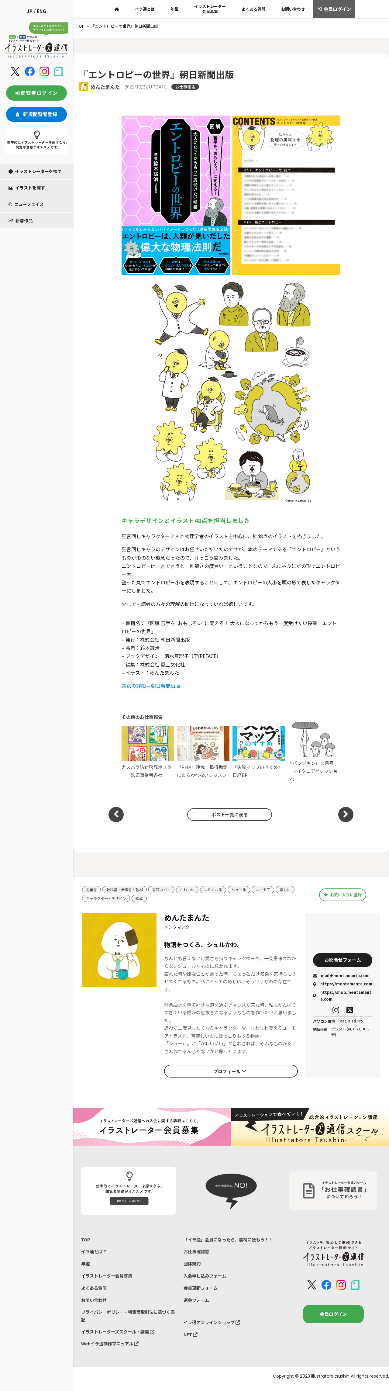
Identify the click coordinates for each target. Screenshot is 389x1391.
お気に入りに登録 (342, 895)
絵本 (164, 899)
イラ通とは (145, 9)
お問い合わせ (293, 9)
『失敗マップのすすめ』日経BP (258, 752)
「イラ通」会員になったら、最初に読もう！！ (225, 1244)
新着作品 (21, 220)
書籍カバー (166, 890)
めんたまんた (105, 86)
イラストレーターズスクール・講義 (120, 1336)
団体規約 (193, 1273)
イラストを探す (27, 188)
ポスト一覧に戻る (227, 814)
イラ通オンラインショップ (214, 1334)
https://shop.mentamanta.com (342, 997)
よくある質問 (253, 9)
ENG (41, 11)
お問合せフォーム (342, 960)
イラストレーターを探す (35, 171)
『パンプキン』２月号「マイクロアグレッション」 (314, 752)
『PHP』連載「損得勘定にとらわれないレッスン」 (203, 752)
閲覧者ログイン (36, 92)
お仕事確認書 (197, 1260)
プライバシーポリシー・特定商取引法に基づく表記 (126, 1320)
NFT (191, 1346)
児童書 (92, 890)
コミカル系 (220, 890)
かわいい (193, 890)
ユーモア (273, 890)
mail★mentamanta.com (341, 977)
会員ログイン (334, 9)
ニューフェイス (26, 204)
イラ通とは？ (94, 1253)
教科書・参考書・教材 (127, 890)
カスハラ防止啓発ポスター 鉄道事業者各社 (148, 752)
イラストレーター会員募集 (210, 8)
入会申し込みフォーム (206, 1285)
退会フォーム (197, 1311)
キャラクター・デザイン (128, 899)
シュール (248, 890)
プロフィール (229, 1071)
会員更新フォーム (202, 1298)
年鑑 (174, 9)
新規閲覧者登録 (36, 114)
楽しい (92, 899)
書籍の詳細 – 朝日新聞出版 (151, 685)
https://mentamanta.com (342, 985)
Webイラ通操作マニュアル (111, 1349)
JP (30, 11)
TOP (86, 1240)
